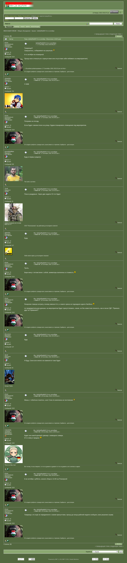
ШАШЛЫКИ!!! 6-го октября (45, 31)
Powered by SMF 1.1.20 (54, 559)
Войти (28, 26)
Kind (6, 43)
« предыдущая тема (101, 34)
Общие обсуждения (24, 31)
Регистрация (35, 26)
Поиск (23, 26)
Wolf (6, 355)
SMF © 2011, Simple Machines (70, 559)
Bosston (8, 334)
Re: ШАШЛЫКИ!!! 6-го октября (45, 79)
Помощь (16, 26)
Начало (9, 26)
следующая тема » (116, 34)
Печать (119, 36)
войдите (33, 16)
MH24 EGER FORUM (10, 31)
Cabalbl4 (8, 430)
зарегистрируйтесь (46, 16)
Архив (34, 31)
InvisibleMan (9, 151)
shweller (8, 78)
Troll (6, 188)
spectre (7, 233)
